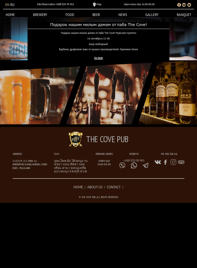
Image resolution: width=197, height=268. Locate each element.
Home (10, 15)
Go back (98, 58)
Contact (114, 187)
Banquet (184, 15)
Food (70, 15)
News (122, 15)
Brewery (40, 15)
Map (98, 4)
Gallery (151, 15)
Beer (96, 15)
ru (12, 5)
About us (94, 187)
